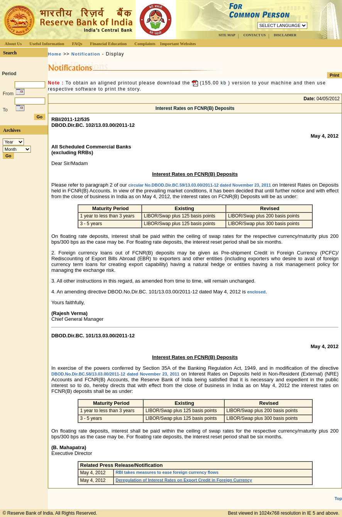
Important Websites (178, 43)
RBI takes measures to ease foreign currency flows (167, 472)
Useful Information (46, 43)
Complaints (144, 43)
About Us (13, 43)
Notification (85, 54)
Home (54, 54)
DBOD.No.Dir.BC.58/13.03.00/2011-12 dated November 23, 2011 (115, 374)
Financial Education (108, 43)
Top (338, 498)
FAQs (77, 43)
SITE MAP (226, 35)
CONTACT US (254, 35)
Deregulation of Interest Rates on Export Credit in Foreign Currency (184, 480)
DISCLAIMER (285, 35)
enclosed (256, 292)
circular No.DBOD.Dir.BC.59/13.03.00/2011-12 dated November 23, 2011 (199, 185)
